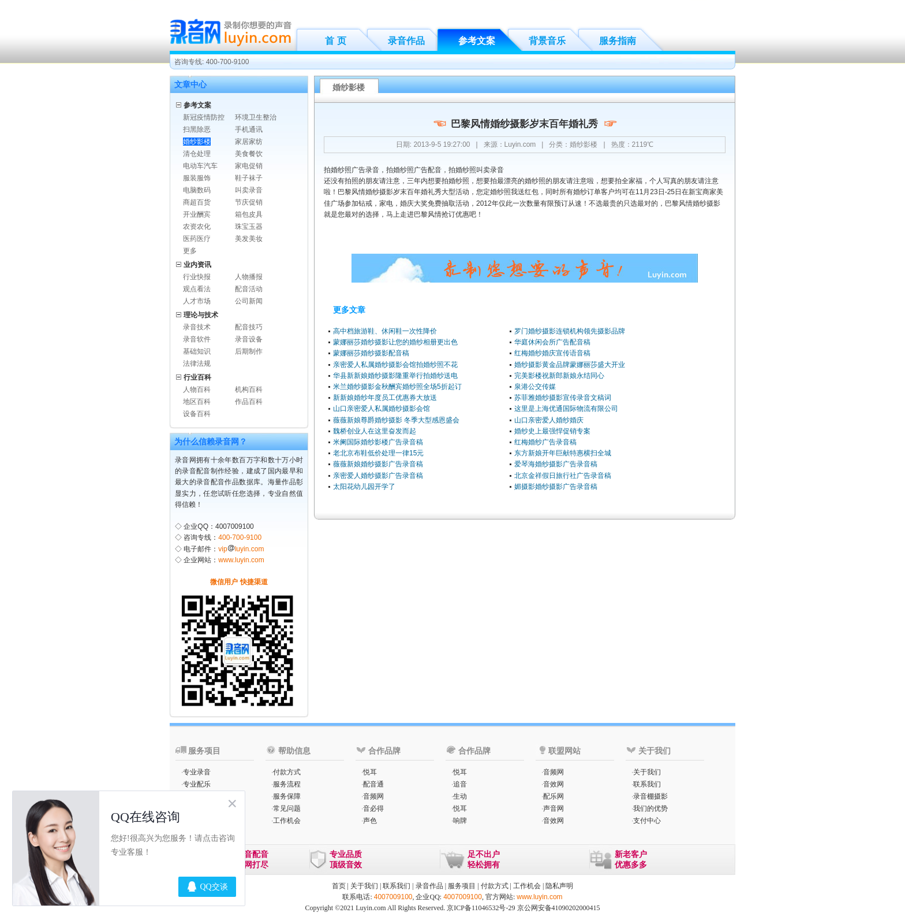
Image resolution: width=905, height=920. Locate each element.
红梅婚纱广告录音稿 (545, 442)
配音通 (373, 784)
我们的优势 (650, 808)
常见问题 (287, 808)
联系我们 (647, 784)
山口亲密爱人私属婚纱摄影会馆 (381, 409)
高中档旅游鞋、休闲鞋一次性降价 (385, 331)
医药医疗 (197, 239)
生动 (460, 796)
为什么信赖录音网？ (210, 441)
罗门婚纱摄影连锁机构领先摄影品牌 (569, 331)
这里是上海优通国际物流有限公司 (566, 409)
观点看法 (197, 289)
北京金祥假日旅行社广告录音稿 (562, 476)
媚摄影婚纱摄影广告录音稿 (555, 487)
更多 (190, 251)
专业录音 (197, 772)
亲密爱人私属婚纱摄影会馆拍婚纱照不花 (395, 365)
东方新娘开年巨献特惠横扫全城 (562, 453)
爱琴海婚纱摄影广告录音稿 (555, 464)
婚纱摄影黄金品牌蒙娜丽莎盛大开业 (569, 365)
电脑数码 (197, 190)
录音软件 (197, 339)
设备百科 (197, 414)
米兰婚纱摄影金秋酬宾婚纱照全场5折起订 (397, 387)
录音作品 (406, 41)
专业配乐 (197, 784)
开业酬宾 (197, 214)
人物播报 (249, 277)
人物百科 (197, 389)
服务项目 (462, 886)
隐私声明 (559, 886)
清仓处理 (197, 154)
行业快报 (197, 277)
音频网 (373, 796)
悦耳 (370, 772)
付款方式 (287, 772)
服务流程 (287, 784)
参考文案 (476, 41)
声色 (370, 821)
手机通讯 (249, 129)
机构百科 (249, 389)
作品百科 (249, 402)
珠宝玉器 (249, 226)
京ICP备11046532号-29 (481, 908)
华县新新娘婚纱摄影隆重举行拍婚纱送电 (395, 376)
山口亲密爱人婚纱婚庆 (549, 420)
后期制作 (249, 351)
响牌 (460, 821)
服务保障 (287, 796)
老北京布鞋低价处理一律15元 (378, 453)
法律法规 (197, 363)
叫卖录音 (249, 190)
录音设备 (249, 339)
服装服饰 (197, 178)
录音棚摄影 (650, 796)
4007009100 (393, 897)
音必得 (373, 808)
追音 (460, 784)
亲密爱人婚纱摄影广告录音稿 (378, 476)
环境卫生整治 (255, 117)
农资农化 (197, 226)
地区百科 (197, 402)
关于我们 (647, 772)
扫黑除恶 (197, 129)
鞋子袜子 (249, 178)
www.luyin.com (241, 560)
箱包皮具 (249, 214)
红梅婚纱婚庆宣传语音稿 (552, 353)
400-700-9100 (239, 537)
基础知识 (197, 351)
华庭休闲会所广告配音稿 (552, 342)
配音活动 (249, 289)
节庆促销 (249, 202)
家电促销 (249, 166)
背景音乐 (547, 41)
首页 (339, 886)
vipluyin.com (241, 549)
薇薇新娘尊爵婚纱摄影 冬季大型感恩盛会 (396, 420)
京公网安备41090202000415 (558, 908)
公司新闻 (249, 301)
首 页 (335, 41)
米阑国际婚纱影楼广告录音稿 (378, 442)
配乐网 (553, 796)
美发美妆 (249, 239)
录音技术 (197, 327)
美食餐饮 (249, 154)
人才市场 (197, 301)
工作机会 (287, 821)
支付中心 (647, 821)
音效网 (553, 784)
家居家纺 (249, 142)
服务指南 (617, 41)
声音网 (553, 808)
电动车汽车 (200, 166)
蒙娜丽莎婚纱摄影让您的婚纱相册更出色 (395, 342)
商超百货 (197, 202)
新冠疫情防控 (204, 117)
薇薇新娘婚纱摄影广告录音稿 (378, 464)
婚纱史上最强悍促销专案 (552, 431)
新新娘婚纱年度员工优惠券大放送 (385, 398)
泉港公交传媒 (535, 387)
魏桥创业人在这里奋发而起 (374, 431)
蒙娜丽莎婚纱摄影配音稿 (371, 353)
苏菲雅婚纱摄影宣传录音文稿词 (562, 398)
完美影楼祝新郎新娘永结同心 (559, 376)
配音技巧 (249, 327)
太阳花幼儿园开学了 (364, 487)
